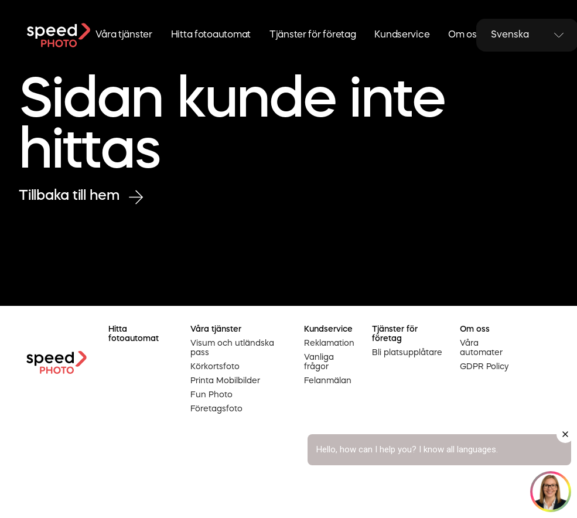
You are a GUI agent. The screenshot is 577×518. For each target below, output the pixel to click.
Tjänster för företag (312, 35)
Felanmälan (327, 381)
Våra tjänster (123, 35)
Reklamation (329, 343)
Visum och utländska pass (232, 348)
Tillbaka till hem (81, 196)
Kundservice (401, 35)
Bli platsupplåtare (407, 353)
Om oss (464, 35)
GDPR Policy (484, 367)
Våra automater (481, 348)
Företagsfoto (216, 409)
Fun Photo (211, 395)
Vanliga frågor (319, 362)
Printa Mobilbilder (225, 381)
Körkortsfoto (215, 367)
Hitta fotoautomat (211, 35)
